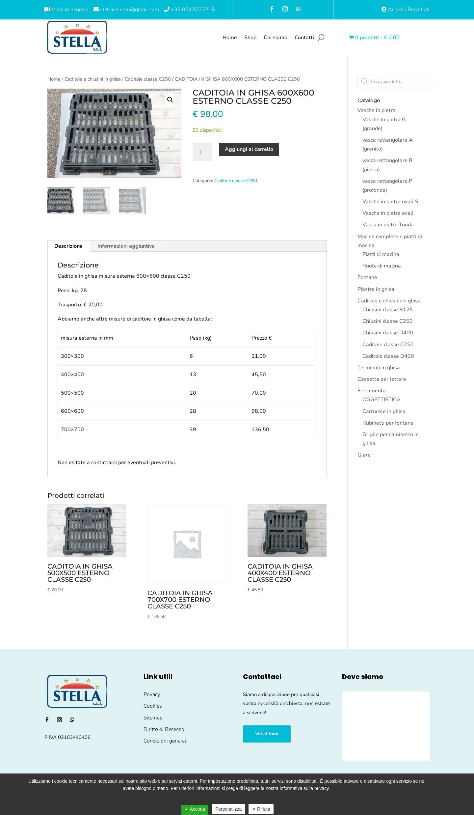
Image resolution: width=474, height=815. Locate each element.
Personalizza (228, 809)
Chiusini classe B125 (387, 309)
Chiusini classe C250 (387, 321)
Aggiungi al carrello (249, 149)
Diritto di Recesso (164, 729)
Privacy (152, 694)
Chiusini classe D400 (387, 332)
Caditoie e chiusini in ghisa (93, 79)
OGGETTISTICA (381, 399)
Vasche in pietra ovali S (390, 201)
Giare (364, 455)
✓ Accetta (195, 809)
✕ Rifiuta (261, 809)
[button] (170, 100)
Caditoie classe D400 (388, 356)
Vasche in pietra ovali (387, 213)
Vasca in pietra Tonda (388, 224)
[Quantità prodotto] (202, 152)
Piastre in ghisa (375, 289)
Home (230, 37)
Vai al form (266, 734)
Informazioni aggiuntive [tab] (126, 246)
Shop (250, 37)
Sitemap (153, 717)
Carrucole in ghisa (384, 411)
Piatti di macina (380, 254)
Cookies (153, 706)
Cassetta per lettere (381, 379)
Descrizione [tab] (68, 246)
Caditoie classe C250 (148, 79)
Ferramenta (371, 390)
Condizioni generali (166, 741)
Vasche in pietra (376, 110)
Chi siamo (275, 37)
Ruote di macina (381, 265)
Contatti (304, 37)
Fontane (367, 277)
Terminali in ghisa (378, 367)
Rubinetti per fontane (387, 423)
